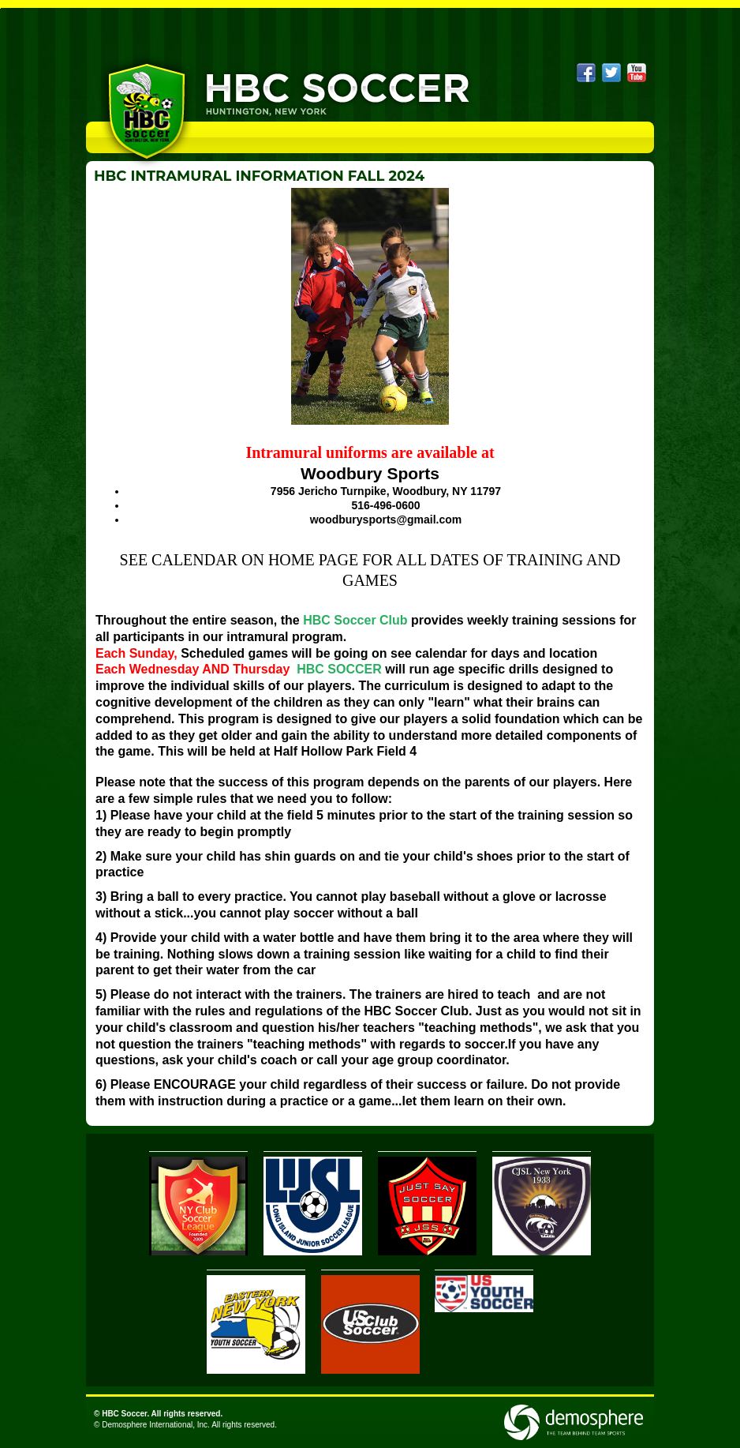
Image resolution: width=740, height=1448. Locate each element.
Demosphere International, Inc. (156, 1424)
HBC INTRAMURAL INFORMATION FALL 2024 (259, 176)
